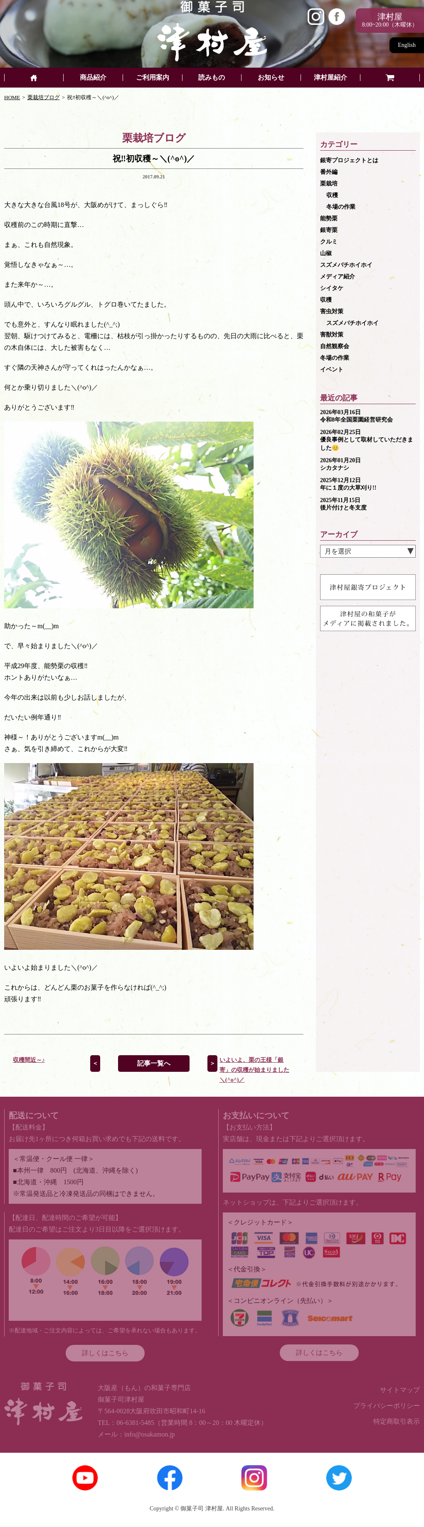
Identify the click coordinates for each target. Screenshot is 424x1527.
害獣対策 (331, 335)
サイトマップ (400, 1389)
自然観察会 (334, 346)
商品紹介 (93, 77)
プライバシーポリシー (386, 1405)
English (407, 45)
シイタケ (331, 288)
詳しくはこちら (105, 1352)
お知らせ (271, 77)
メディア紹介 (337, 276)
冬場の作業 (340, 207)
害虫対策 (331, 311)
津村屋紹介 (330, 77)
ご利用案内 (152, 77)
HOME (12, 97)
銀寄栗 (329, 230)
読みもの (211, 77)
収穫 (332, 195)
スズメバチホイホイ (346, 265)
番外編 (329, 172)
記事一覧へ (153, 1063)
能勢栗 (329, 218)
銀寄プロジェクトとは (349, 160)
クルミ (329, 242)
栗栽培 (329, 184)
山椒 (326, 253)
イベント (331, 369)
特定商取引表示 (396, 1421)
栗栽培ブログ (43, 97)
